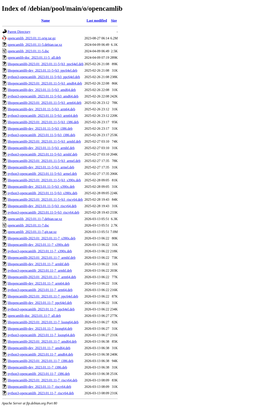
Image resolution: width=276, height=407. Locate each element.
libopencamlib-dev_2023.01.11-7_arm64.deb (39, 283)
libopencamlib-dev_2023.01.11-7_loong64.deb (40, 328)
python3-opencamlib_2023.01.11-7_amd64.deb (40, 354)
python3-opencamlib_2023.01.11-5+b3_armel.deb (42, 174)
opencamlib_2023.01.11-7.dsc (28, 225)
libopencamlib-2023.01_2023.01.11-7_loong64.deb (43, 322)
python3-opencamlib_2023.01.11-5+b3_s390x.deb (42, 193)
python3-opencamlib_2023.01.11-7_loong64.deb (41, 335)
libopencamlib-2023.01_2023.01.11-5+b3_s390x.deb (44, 180)
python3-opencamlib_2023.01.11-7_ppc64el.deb (41, 309)
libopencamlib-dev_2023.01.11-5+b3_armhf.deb (41, 148)
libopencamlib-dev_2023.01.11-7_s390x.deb (38, 245)
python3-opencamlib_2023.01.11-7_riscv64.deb (41, 393)
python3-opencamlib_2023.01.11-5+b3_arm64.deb (43, 115)
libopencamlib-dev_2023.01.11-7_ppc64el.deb (40, 303)
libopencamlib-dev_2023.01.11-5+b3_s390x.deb (41, 186)
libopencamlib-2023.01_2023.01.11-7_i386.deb (40, 361)
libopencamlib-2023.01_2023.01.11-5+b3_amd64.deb (45, 83)
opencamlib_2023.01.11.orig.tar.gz (32, 38)
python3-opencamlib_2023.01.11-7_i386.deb (39, 374)
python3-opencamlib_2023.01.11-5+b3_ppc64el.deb (44, 77)
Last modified (97, 20)
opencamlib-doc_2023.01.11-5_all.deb (34, 57)
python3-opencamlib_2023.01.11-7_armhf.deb (40, 270)
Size (114, 20)
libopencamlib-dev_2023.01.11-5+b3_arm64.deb (41, 109)
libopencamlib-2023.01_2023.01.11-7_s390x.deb (41, 238)
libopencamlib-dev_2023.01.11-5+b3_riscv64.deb (42, 206)
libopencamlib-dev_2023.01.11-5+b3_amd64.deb (42, 90)
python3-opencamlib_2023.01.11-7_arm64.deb (40, 290)
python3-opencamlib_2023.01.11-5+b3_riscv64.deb (43, 212)
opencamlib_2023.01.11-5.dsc (28, 51)
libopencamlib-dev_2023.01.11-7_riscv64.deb (39, 386)
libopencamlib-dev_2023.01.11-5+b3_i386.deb (40, 128)
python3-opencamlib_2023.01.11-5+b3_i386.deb (41, 135)
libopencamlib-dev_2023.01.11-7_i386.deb (37, 367)
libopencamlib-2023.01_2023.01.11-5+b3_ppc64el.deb (45, 64)
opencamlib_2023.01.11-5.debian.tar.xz (35, 44)
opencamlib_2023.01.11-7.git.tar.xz (32, 232)
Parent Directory (19, 32)
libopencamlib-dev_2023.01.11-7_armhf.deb (38, 264)
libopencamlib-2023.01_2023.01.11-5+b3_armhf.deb (44, 141)
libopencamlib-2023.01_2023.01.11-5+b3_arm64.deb (45, 103)
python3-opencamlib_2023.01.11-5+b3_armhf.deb (42, 154)
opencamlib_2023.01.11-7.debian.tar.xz (35, 219)
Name (45, 20)
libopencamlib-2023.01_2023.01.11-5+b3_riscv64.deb (45, 199)
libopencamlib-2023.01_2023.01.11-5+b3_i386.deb (43, 122)
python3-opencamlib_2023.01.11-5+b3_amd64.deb (43, 96)
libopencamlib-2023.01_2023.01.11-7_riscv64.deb (42, 380)
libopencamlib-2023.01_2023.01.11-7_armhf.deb (41, 257)
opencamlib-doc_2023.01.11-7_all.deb (34, 316)
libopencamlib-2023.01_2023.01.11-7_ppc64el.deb (43, 296)
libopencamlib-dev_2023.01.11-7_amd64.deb (39, 348)
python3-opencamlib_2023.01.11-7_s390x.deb (40, 251)
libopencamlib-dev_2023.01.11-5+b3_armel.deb (41, 167)
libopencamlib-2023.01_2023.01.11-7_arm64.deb (42, 277)
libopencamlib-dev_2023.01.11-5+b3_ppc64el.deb (42, 70)
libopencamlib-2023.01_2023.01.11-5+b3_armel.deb (44, 161)
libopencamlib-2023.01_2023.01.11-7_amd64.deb (42, 341)
